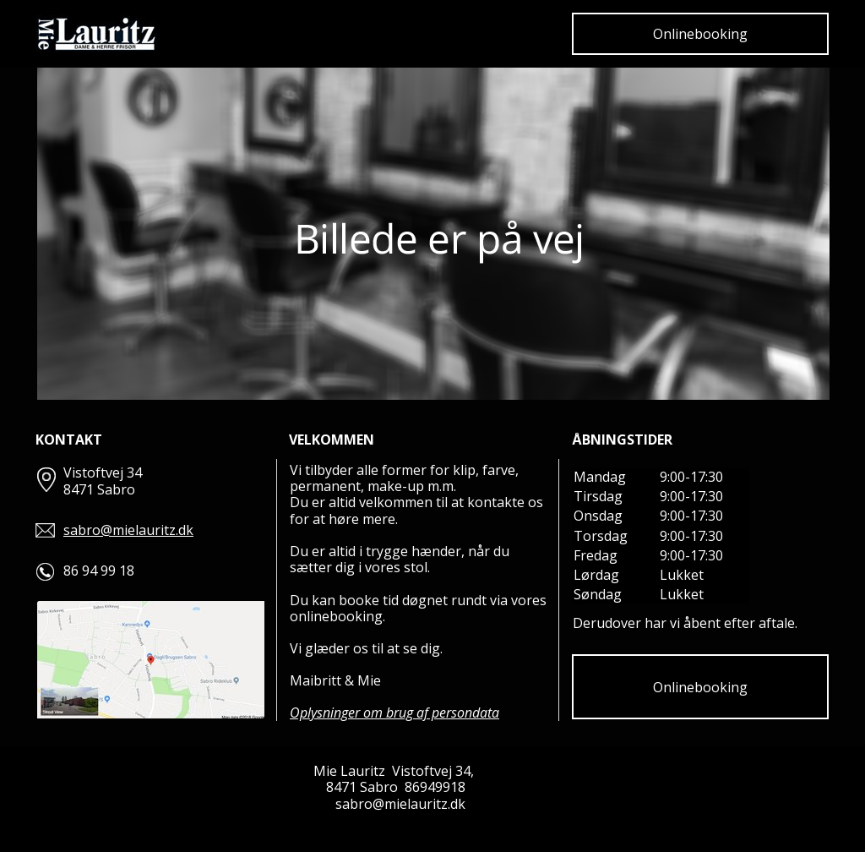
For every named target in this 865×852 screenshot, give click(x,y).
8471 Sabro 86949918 (395, 787)
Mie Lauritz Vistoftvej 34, (395, 771)
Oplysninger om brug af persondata (394, 712)
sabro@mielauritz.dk (128, 530)
